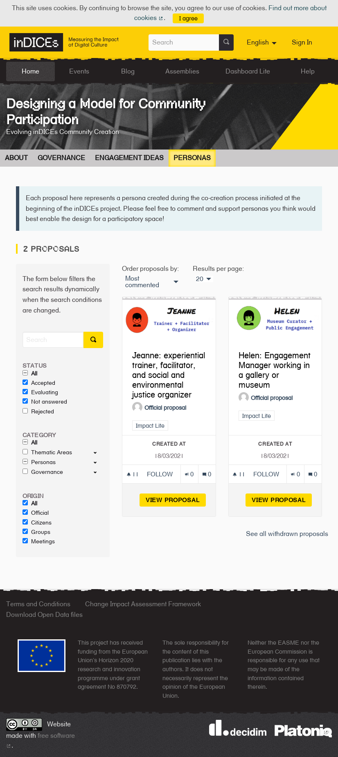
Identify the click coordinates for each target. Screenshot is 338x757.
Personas (192, 158)
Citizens (37, 522)
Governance (61, 158)
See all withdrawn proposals (287, 534)
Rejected (38, 411)
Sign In (302, 42)
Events (79, 71)
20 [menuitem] (199, 279)
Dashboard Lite (247, 71)
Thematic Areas (47, 452)
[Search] (53, 340)
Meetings (39, 541)
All (30, 373)
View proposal (176, 499)
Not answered (45, 401)
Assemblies (182, 71)
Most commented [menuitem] (142, 281)
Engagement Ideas (129, 158)
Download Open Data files (44, 615)
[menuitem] (263, 42)
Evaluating (40, 392)
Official (36, 512)
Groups (36, 532)
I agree (188, 18)
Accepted (39, 383)
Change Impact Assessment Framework (143, 604)
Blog (128, 71)
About (16, 158)
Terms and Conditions (38, 604)
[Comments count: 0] (207, 474)
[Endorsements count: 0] (189, 474)
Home (30, 71)
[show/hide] (98, 452)
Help (308, 71)
